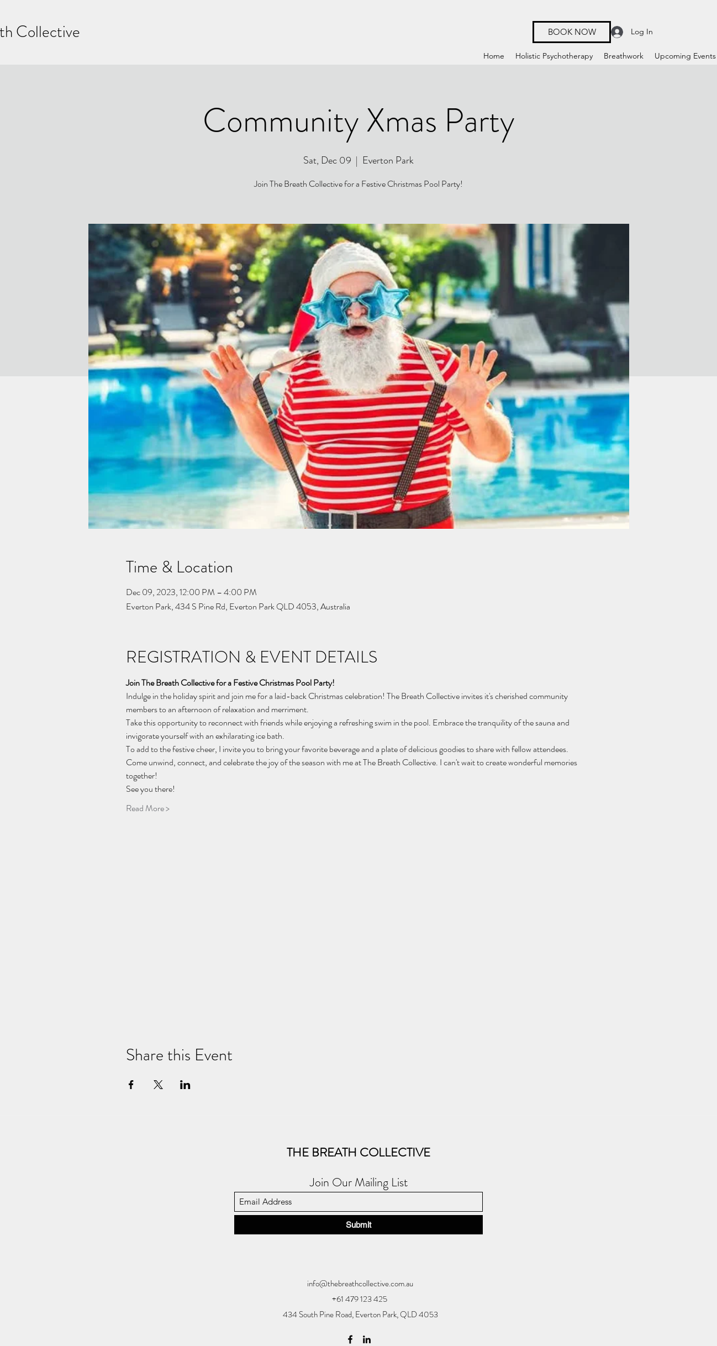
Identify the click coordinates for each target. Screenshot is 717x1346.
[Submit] (358, 1224)
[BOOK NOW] (572, 32)
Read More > (148, 808)
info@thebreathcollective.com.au (360, 1283)
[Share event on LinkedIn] (185, 1084)
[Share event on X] (158, 1084)
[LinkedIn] (366, 1339)
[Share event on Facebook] (131, 1084)
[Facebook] (350, 1339)
